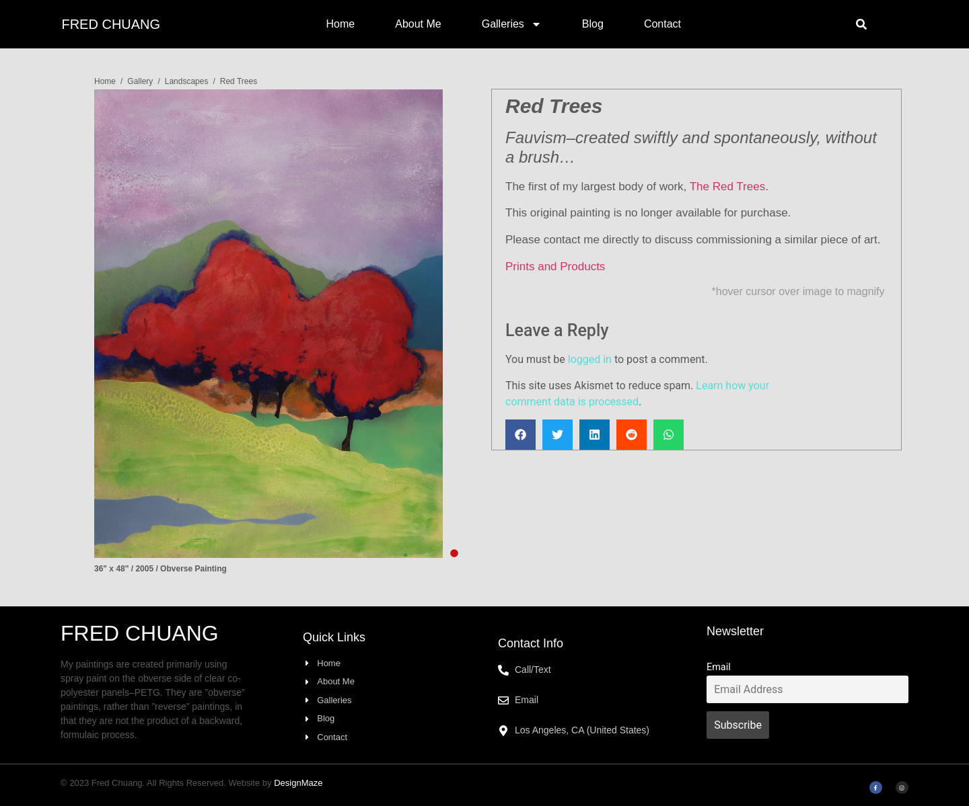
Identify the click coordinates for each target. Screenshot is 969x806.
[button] (861, 24)
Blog (593, 24)
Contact (662, 24)
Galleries (512, 24)
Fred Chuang (110, 24)
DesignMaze (298, 783)
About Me (418, 24)
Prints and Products (555, 266)
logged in (590, 359)
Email (719, 667)
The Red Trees (727, 186)
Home (340, 24)
